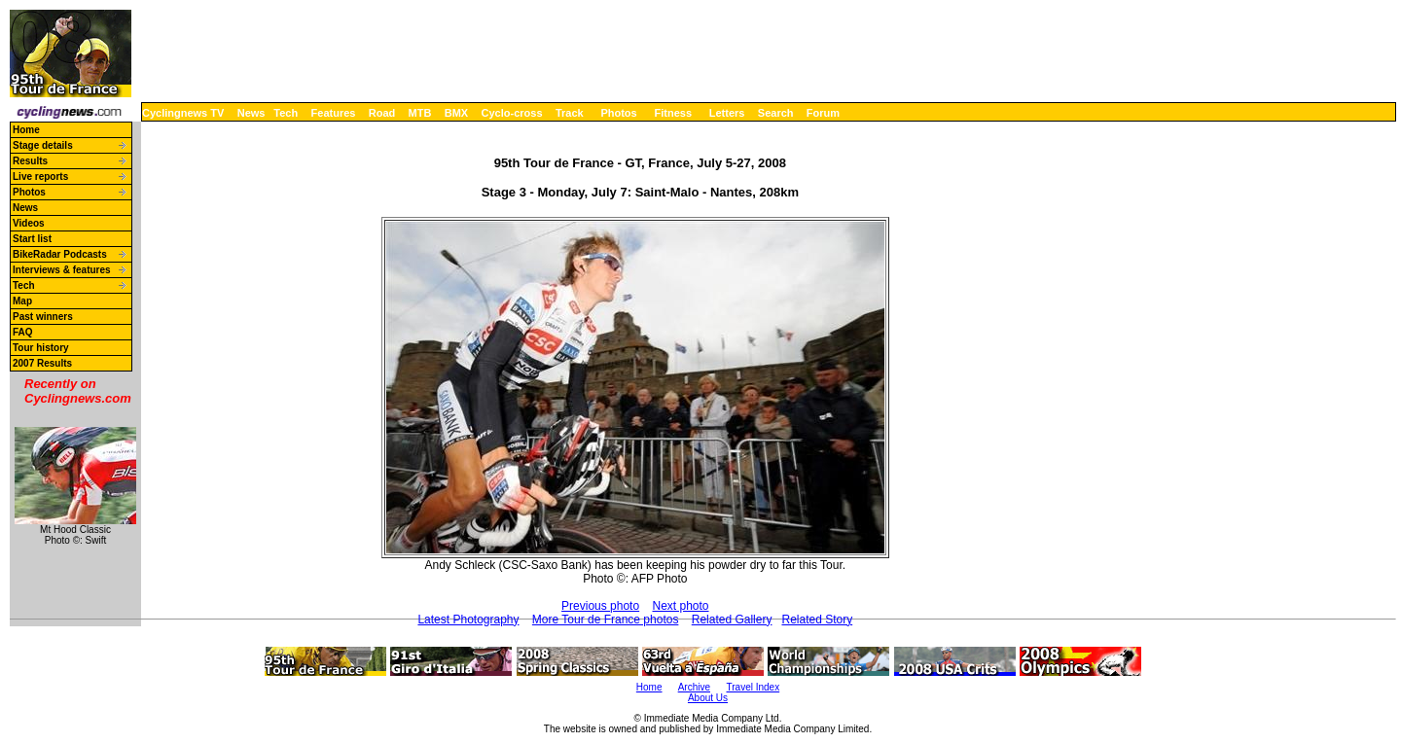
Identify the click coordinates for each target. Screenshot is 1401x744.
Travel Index (753, 687)
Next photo (680, 606)
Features (333, 113)
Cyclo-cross (512, 113)
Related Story (816, 619)
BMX (456, 113)
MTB (420, 113)
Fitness (673, 113)
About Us (708, 697)
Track (570, 113)
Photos (618, 113)
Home (26, 129)
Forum (823, 113)
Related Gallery (732, 619)
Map (22, 301)
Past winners (43, 316)
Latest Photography (468, 619)
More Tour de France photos (605, 619)
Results (30, 161)
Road (382, 113)
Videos (29, 223)
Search (776, 113)
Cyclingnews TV (183, 113)
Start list (32, 238)
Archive (694, 687)
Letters (727, 113)
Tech (285, 113)
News (251, 113)
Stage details (43, 145)
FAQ (23, 332)
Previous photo (600, 606)
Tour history (41, 347)
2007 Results (42, 363)
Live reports (40, 176)
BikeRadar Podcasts (60, 254)
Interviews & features (62, 270)
